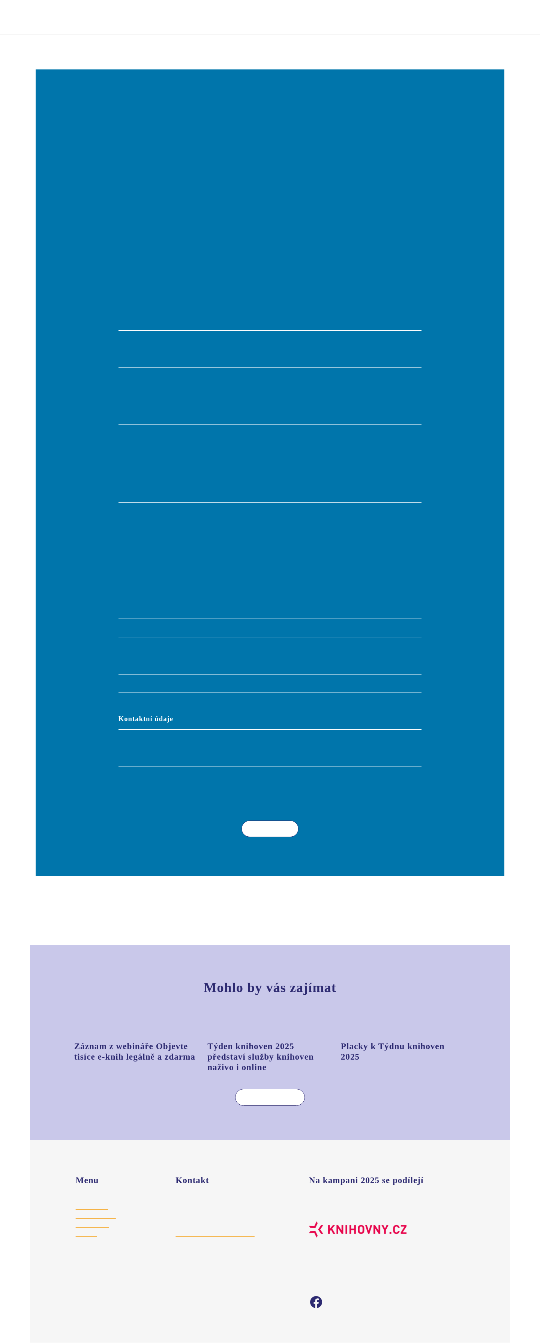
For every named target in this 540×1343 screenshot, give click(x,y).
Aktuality (86, 1234)
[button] (270, 176)
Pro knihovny (92, 1207)
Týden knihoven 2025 (109, 16)
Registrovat (327, 16)
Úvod (42, 47)
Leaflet (461, 292)
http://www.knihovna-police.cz (313, 665)
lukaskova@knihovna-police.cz (314, 794)
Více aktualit (264, 1097)
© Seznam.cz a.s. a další (485, 292)
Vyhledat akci (388, 16)
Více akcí (264, 828)
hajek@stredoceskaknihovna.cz (215, 1234)
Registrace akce (96, 1216)
